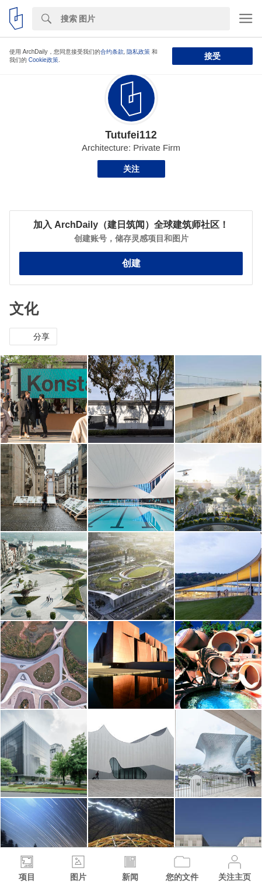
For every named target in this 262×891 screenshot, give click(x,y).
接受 (212, 56)
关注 (131, 169)
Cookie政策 (43, 60)
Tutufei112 (131, 135)
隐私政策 (138, 51)
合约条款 (112, 51)
